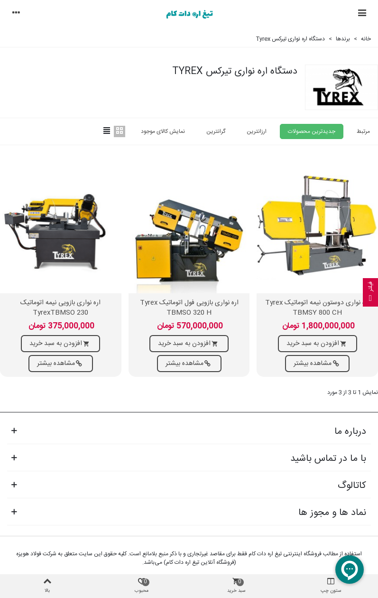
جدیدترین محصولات (311, 131)
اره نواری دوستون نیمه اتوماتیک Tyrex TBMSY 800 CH (317, 308)
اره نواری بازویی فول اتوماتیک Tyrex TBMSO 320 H (189, 308)
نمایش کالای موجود (163, 131)
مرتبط (363, 131)
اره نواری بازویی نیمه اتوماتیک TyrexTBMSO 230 (60, 308)
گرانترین (215, 131)
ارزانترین (257, 131)
